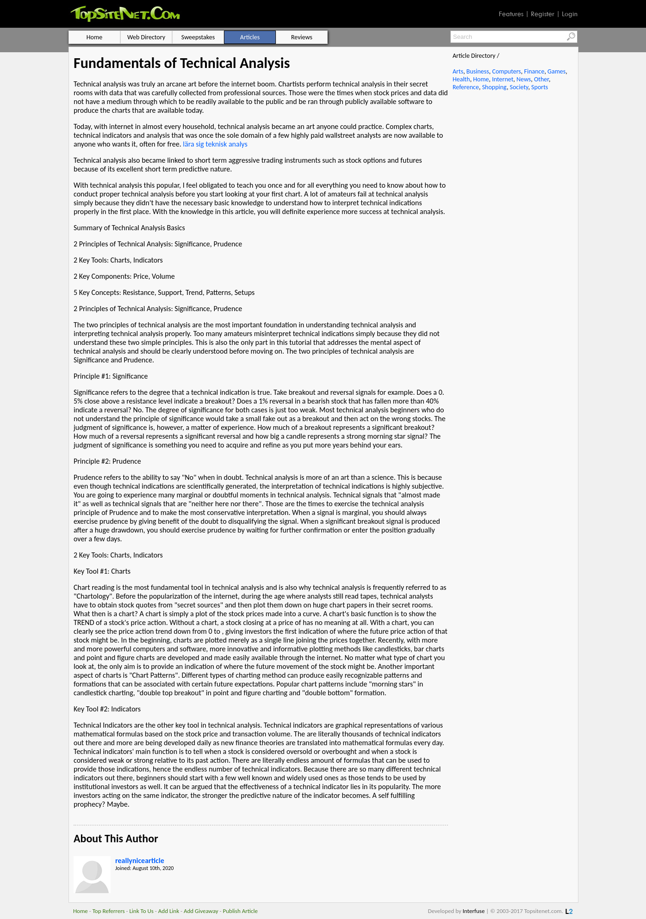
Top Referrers (109, 910)
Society (519, 87)
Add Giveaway (201, 910)
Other (541, 79)
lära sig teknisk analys (216, 144)
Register (542, 14)
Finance (534, 71)
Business (477, 71)
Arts (458, 71)
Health (461, 79)
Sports (539, 87)
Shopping (494, 87)
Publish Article (240, 910)
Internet (502, 79)
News (523, 79)
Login (570, 14)
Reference (466, 87)
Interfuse (474, 910)
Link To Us (141, 910)
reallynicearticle (139, 860)
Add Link (168, 910)
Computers (506, 71)
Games (556, 71)
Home (481, 79)
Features (511, 14)
